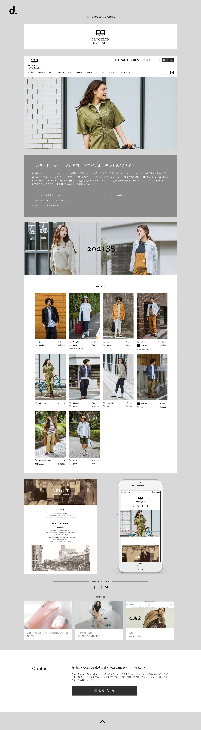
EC (125, 195)
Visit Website (52, 206)
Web (119, 195)
